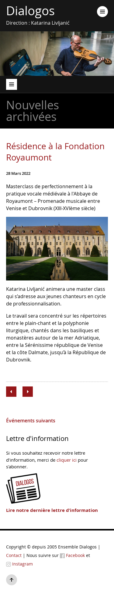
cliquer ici (67, 460)
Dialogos (30, 11)
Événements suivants (30, 420)
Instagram (19, 564)
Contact (14, 555)
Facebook (72, 555)
